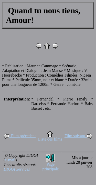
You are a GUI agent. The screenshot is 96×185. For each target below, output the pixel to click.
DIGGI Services (17, 169)
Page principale (50, 166)
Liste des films (50, 139)
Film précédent (20, 136)
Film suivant (78, 136)
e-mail (10, 160)
